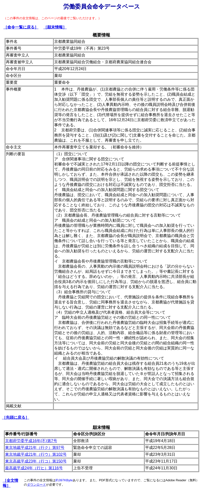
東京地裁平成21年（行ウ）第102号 (36, 454)
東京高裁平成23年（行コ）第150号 (36, 461)
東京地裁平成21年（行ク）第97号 (34, 448)
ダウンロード (36, 484)
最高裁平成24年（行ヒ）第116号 (34, 468)
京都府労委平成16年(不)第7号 (31, 441)
